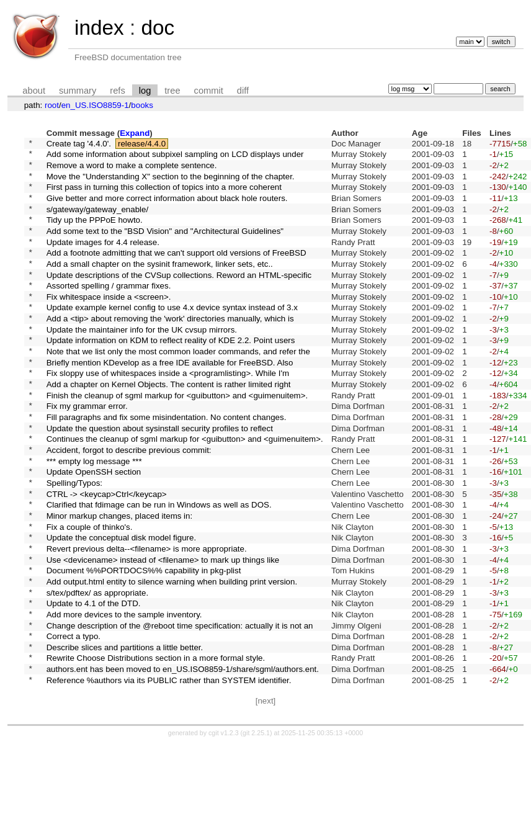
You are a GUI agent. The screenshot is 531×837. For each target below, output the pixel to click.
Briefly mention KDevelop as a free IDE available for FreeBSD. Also (170, 400)
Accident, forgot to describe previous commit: (129, 503)
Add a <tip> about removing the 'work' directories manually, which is (170, 349)
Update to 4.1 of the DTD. (94, 682)
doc (157, 27)
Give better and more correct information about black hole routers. (167, 208)
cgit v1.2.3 (223, 826)
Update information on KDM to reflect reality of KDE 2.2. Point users (171, 375)
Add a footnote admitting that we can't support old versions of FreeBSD (176, 272)
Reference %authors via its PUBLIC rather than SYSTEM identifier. (169, 772)
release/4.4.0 (142, 144)
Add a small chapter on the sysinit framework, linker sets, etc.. (160, 285)
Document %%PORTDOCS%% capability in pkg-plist (144, 644)
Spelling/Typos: (74, 541)
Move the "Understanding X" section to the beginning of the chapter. (171, 182)
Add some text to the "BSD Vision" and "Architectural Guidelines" (165, 246)
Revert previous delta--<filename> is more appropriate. (147, 618)
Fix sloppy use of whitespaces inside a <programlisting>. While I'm (168, 413)
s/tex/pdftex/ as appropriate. (97, 669)
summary (77, 91)
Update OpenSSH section (94, 529)
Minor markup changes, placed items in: (120, 579)
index (99, 27)
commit (208, 91)
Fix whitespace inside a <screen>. (109, 323)
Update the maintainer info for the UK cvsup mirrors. (142, 362)
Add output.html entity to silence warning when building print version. (172, 656)
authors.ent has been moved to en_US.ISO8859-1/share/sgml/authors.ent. (183, 759)
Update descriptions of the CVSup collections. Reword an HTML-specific (179, 298)
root (52, 105)
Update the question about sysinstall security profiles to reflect (160, 477)
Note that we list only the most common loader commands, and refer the (178, 388)
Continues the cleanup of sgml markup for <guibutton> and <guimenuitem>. (185, 490)
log (145, 91)
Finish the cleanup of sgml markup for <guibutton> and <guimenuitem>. (177, 439)
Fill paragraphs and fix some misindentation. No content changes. (167, 465)
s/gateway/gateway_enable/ (98, 221)
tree (172, 91)
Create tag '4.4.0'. (79, 144)
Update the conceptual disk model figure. (122, 606)
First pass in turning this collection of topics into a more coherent (164, 195)
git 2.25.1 (256, 826)
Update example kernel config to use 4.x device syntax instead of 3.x (172, 336)
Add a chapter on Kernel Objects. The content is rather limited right (169, 426)
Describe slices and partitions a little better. (125, 733)
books (142, 105)
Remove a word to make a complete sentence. (132, 169)
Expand (134, 133)
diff (243, 91)
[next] (266, 794)
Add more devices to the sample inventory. (124, 695)
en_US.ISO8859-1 (95, 105)
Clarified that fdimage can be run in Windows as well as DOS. (159, 567)
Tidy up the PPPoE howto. (95, 234)
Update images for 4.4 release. (103, 259)
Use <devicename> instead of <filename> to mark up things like (163, 631)
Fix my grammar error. (87, 452)
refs (117, 91)
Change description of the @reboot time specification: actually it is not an (180, 708)
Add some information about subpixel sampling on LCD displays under (175, 157)
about (33, 91)
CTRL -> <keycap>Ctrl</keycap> (107, 554)
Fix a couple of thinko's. (90, 593)
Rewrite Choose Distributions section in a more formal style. (156, 746)
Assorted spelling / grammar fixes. (109, 311)
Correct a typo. (73, 721)
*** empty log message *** (94, 516)
